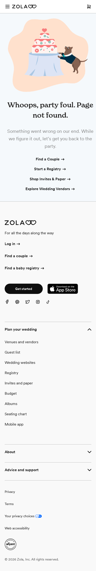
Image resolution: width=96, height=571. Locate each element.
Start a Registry (50, 169)
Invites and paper (19, 383)
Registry (11, 373)
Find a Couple (50, 159)
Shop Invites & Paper (50, 179)
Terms (9, 504)
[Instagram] (41, 305)
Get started (23, 289)
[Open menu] (7, 6)
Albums (11, 403)
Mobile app (14, 424)
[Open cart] (89, 6)
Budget (11, 393)
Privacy (10, 492)
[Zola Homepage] (24, 6)
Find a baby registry (25, 268)
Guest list (12, 352)
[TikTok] (51, 305)
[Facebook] (10, 305)
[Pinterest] (20, 305)
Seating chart (16, 414)
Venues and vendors (21, 342)
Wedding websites (20, 362)
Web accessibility (17, 528)
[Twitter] (30, 305)
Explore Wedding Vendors (50, 189)
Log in (13, 244)
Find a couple (19, 256)
